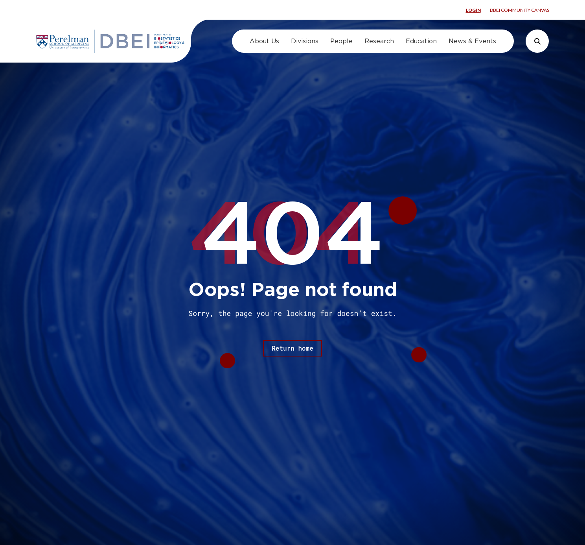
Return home (292, 348)
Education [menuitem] (421, 41)
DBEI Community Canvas (519, 10)
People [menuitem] (341, 41)
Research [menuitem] (379, 41)
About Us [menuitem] (264, 41)
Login (473, 10)
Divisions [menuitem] (304, 41)
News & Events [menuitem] (472, 41)
